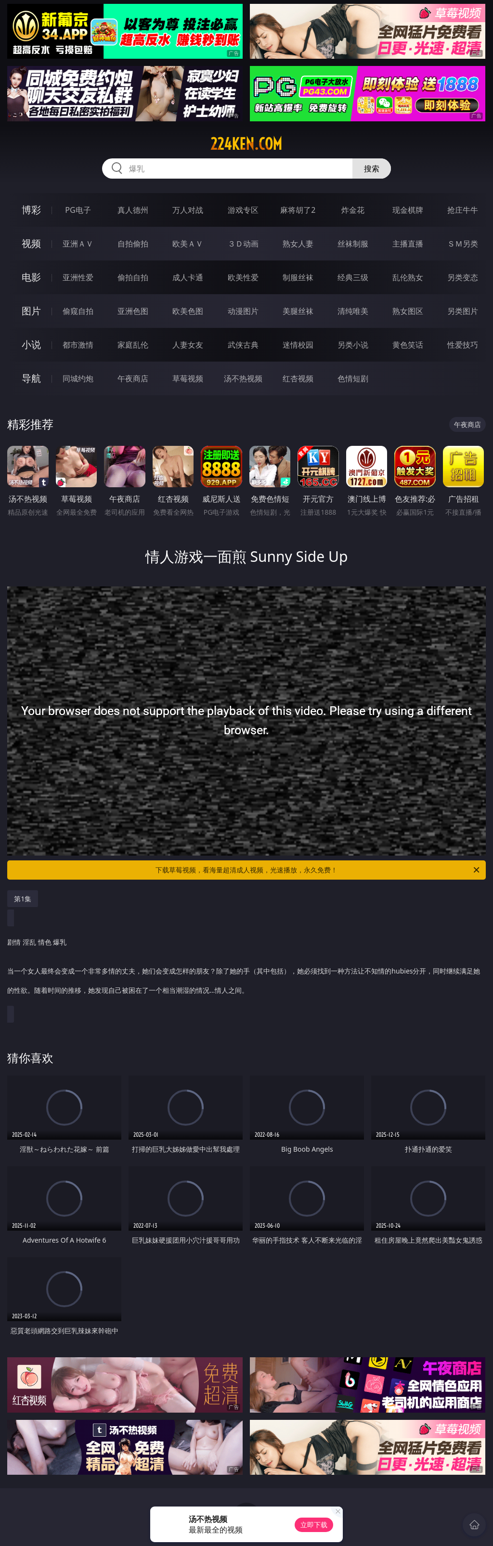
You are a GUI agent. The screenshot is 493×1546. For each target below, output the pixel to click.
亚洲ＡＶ (78, 243)
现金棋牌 (407, 210)
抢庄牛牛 (462, 210)
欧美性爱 (243, 277)
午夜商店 (132, 378)
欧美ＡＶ (187, 243)
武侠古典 (243, 344)
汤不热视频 (243, 378)
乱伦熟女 (407, 277)
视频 (31, 243)
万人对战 (187, 210)
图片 (31, 310)
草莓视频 (187, 378)
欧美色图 (187, 311)
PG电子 (78, 210)
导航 (31, 378)
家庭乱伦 (132, 344)
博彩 (31, 209)
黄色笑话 (407, 344)
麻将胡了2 (297, 210)
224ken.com (246, 144)
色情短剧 (352, 378)
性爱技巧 (462, 344)
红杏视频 (298, 378)
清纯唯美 (352, 311)
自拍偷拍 (132, 243)
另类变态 (462, 277)
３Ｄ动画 (243, 243)
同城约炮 (78, 378)
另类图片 (462, 311)
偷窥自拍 (78, 311)
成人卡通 (187, 277)
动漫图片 (243, 311)
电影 (31, 277)
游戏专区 (243, 210)
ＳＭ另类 (462, 243)
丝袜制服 (352, 243)
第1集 (22, 898)
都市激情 (78, 344)
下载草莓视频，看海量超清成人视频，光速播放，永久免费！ (318, 870)
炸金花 (352, 210)
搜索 (371, 168)
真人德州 (132, 210)
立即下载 (313, 1524)
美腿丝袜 (298, 311)
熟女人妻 (298, 243)
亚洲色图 (132, 311)
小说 (31, 344)
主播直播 (407, 243)
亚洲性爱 (78, 277)
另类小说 (352, 344)
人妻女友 (187, 344)
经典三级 (352, 277)
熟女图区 (407, 311)
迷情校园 (298, 344)
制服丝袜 (298, 277)
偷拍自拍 (132, 277)
